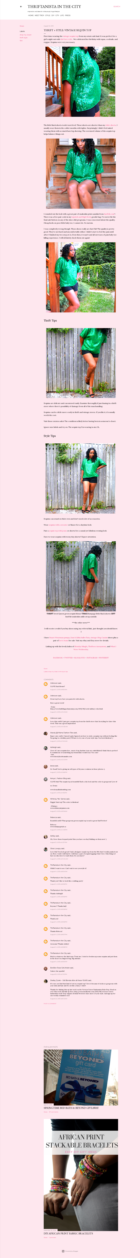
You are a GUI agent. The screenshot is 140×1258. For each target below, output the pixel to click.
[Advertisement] (81, 1025)
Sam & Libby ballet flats (80, 637)
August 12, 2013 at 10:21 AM (58, 712)
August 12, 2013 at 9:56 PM (58, 793)
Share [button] (22, 26)
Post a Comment (50, 1003)
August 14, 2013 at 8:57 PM (58, 934)
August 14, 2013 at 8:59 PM (58, 961)
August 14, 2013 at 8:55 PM (58, 884)
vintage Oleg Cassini (99, 637)
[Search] (117, 6)
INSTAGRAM (92, 658)
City (56, 15)
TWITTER (68, 658)
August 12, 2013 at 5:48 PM (58, 772)
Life (61, 15)
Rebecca (53, 817)
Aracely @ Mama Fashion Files (61, 733)
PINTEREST (104, 658)
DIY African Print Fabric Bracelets (68, 1233)
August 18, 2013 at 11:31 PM (58, 974)
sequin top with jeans (58, 531)
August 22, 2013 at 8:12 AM (58, 998)
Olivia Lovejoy (55, 849)
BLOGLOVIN (79, 658)
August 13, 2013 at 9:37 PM (58, 842)
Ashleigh (53, 747)
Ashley (52, 836)
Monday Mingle (80, 646)
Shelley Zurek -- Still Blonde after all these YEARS (69, 980)
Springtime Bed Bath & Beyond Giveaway (71, 1108)
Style (47, 15)
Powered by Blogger (70, 1251)
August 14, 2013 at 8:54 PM (58, 871)
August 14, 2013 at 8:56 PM (58, 909)
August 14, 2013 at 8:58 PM (58, 947)
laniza (52, 766)
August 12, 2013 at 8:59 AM (58, 689)
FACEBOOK (58, 658)
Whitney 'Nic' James (58, 799)
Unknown (54, 683)
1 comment (52, 1237)
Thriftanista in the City (54, 6)
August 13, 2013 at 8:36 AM (58, 811)
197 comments (53, 1112)
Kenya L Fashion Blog (58, 778)
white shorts (110, 125)
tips (21, 41)
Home (30, 15)
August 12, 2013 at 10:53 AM (59, 726)
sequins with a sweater (58, 525)
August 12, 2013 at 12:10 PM (58, 759)
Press (67, 15)
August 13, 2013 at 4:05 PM (58, 830)
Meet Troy (38, 15)
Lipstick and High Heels (81, 217)
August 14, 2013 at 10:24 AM (59, 859)
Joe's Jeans (63, 640)
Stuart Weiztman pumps (59, 637)
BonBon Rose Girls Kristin (60, 968)
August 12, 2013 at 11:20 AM (58, 741)
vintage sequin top (70, 36)
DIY (52, 15)
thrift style (23, 38)
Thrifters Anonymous (97, 646)
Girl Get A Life (66, 39)
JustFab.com (109, 214)
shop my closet (25, 35)
